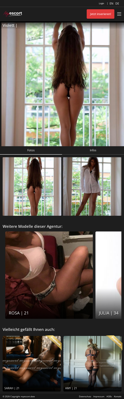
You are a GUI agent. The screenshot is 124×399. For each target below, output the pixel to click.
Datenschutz (85, 396)
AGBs (109, 396)
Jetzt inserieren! (100, 14)
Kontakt (117, 396)
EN (112, 3)
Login (101, 3)
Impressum (98, 396)
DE (117, 3)
